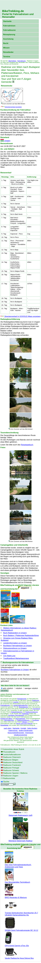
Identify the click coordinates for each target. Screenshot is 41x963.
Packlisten (35, 720)
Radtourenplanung (31, 712)
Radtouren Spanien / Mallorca (15, 773)
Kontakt (24, 728)
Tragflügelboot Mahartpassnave (16, 658)
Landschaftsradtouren (20, 705)
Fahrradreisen (9, 26)
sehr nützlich (8, 688)
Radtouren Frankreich (12, 765)
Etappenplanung (16, 712)
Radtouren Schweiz (11, 770)
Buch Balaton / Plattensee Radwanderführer (21, 635)
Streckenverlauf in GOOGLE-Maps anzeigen (20, 316)
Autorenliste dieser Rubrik (13, 749)
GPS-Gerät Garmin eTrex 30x (17, 944)
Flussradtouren (9, 752)
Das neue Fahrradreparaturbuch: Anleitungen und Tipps (18, 864)
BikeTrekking (12, 61)
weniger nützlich (31, 688)
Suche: (6, 781)
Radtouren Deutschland (12, 762)
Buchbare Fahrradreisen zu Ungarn (17, 646)
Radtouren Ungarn (10, 776)
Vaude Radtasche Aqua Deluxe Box (19, 957)
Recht (5, 43)
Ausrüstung (8, 39)
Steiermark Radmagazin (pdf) (20, 814)
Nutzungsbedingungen (16, 733)
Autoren (16, 702)
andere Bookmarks (25, 730)
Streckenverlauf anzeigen (11, 107)
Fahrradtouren (9, 30)
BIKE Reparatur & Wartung (16, 896)
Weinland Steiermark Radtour (20, 840)
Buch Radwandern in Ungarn (15, 633)
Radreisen (25, 713)
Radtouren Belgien (10, 760)
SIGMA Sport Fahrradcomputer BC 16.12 (21, 929)
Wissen (6, 48)
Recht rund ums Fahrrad (24, 723)
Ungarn (5, 141)
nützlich (19, 688)
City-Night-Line (9, 656)
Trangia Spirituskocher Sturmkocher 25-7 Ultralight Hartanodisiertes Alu (21, 913)
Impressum (29, 733)
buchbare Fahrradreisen (16, 715)
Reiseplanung (9, 34)
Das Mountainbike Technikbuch (17, 881)
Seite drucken (32, 728)
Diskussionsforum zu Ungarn (15, 648)
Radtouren (35, 700)
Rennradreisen (20, 718)
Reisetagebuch (27, 445)
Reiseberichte (21, 699)
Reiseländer (8, 52)
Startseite (7, 21)
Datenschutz (13, 730)
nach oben (8, 728)
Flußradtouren (5, 705)
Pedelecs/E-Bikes (6, 718)
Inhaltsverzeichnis (20, 735)
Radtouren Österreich (12, 757)
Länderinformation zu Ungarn (15, 643)
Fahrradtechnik (9, 720)
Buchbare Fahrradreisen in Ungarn (15, 670)
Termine (6, 57)
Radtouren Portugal (11, 768)
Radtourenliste (9, 778)
